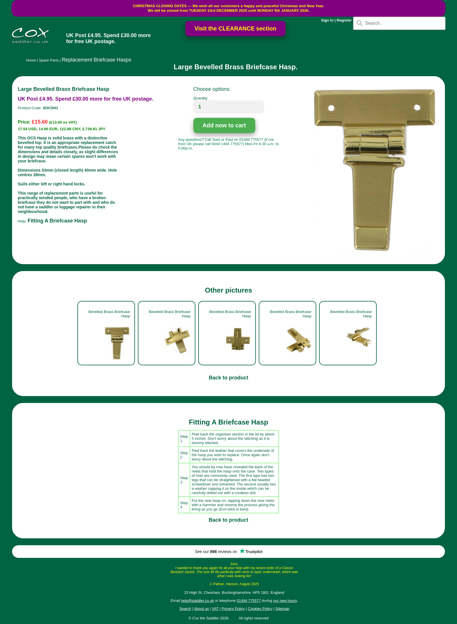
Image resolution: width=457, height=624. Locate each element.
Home (31, 60)
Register (344, 20)
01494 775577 (249, 600)
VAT (215, 608)
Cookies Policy (260, 608)
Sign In (327, 20)
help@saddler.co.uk (197, 600)
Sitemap (282, 608)
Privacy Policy (233, 608)
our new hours (285, 600)
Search (185, 608)
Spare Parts (49, 60)
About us (201, 608)
